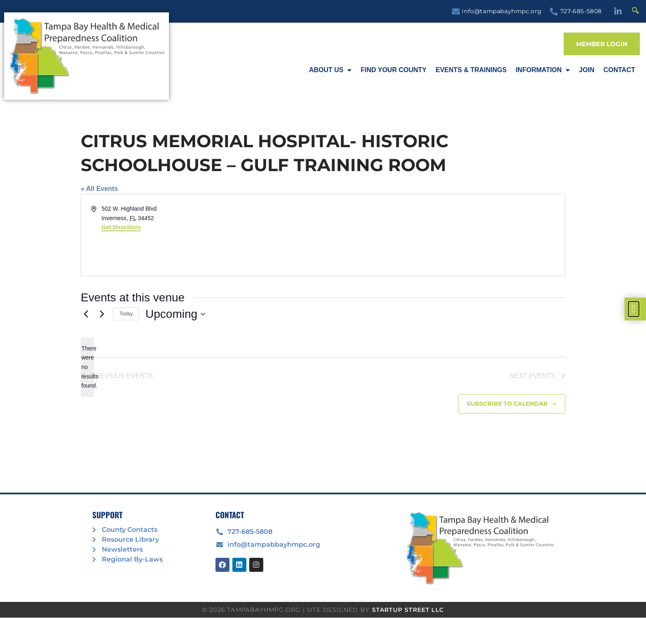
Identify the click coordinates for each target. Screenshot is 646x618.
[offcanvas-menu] (634, 309)
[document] (323, 309)
